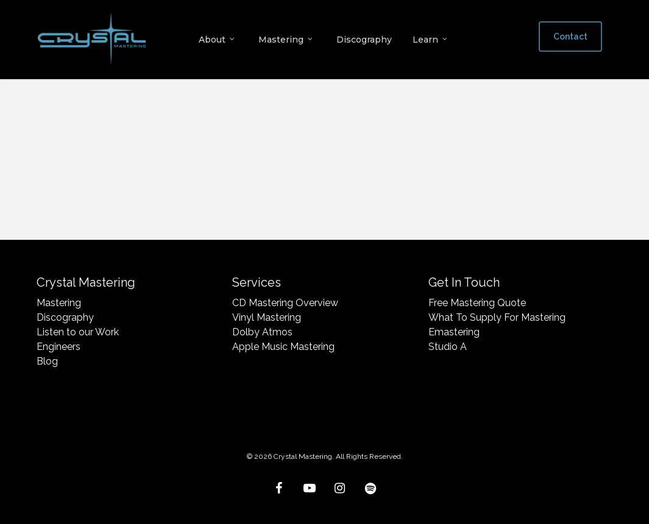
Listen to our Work (78, 332)
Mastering (59, 303)
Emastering (454, 332)
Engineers (58, 346)
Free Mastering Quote (477, 303)
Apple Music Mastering (283, 346)
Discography (65, 317)
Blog (47, 361)
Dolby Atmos (262, 332)
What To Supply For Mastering (497, 317)
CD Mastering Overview (285, 303)
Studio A (447, 346)
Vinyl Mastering (266, 317)
